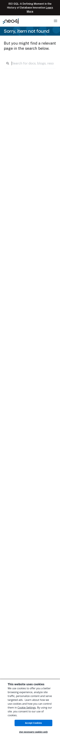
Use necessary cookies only (33, 731)
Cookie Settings (26, 707)
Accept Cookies (33, 722)
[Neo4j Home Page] (11, 21)
